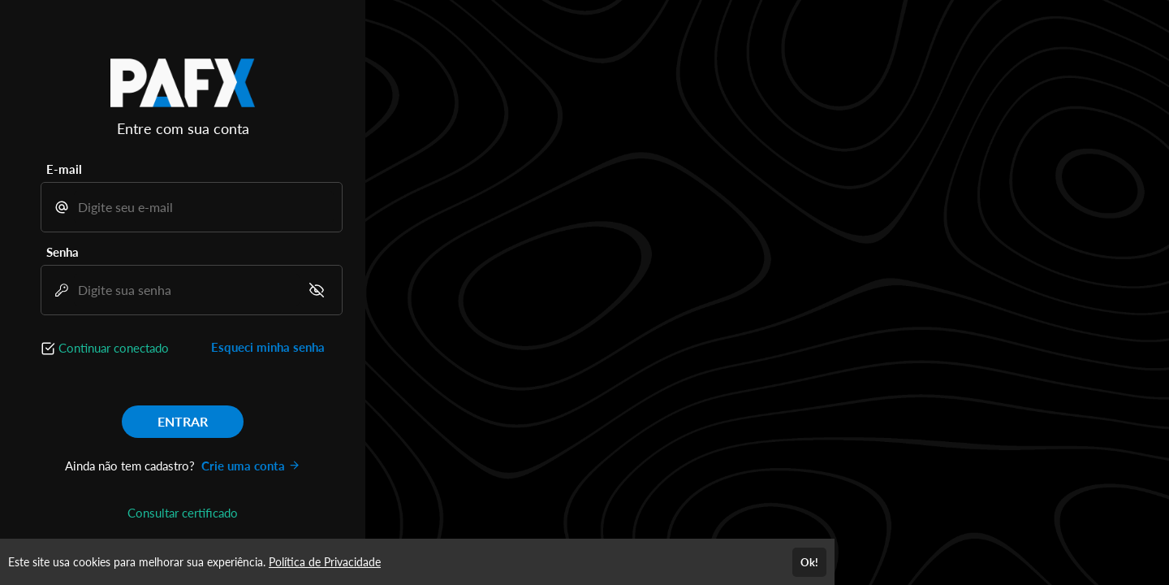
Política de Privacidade (325, 562)
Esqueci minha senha (268, 347)
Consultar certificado (182, 512)
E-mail (64, 169)
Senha (62, 252)
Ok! (809, 562)
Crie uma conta (250, 465)
